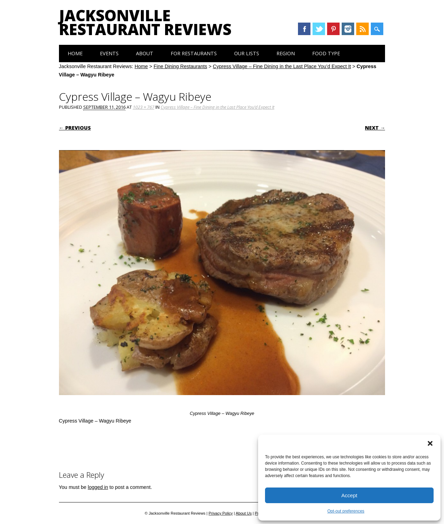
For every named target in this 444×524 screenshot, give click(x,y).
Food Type (326, 53)
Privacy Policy (220, 513)
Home (75, 53)
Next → (375, 127)
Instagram (348, 29)
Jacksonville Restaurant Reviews (145, 22)
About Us (243, 513)
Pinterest (333, 29)
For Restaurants (194, 53)
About (144, 53)
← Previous (75, 127)
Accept (349, 495)
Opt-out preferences (346, 511)
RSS (362, 29)
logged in (98, 487)
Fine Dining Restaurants (180, 66)
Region (285, 53)
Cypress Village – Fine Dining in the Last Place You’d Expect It (282, 66)
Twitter (319, 29)
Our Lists (246, 53)
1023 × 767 (143, 107)
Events (109, 53)
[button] (430, 443)
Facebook (304, 29)
